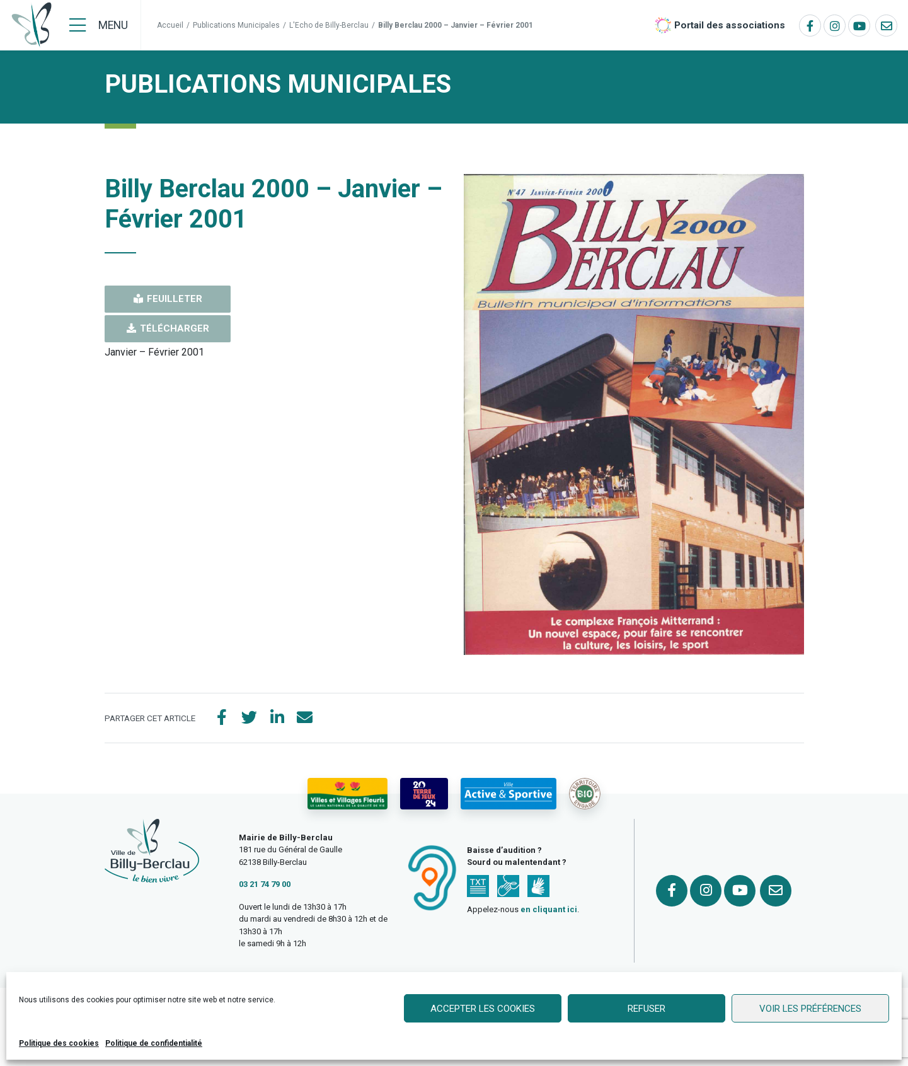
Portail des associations (729, 25)
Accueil (170, 25)
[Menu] (99, 25)
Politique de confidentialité (153, 1043)
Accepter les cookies (482, 1008)
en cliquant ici (548, 909)
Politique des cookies (59, 1043)
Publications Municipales (236, 25)
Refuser (646, 1008)
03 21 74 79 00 (264, 884)
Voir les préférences (810, 1008)
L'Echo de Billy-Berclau (329, 25)
